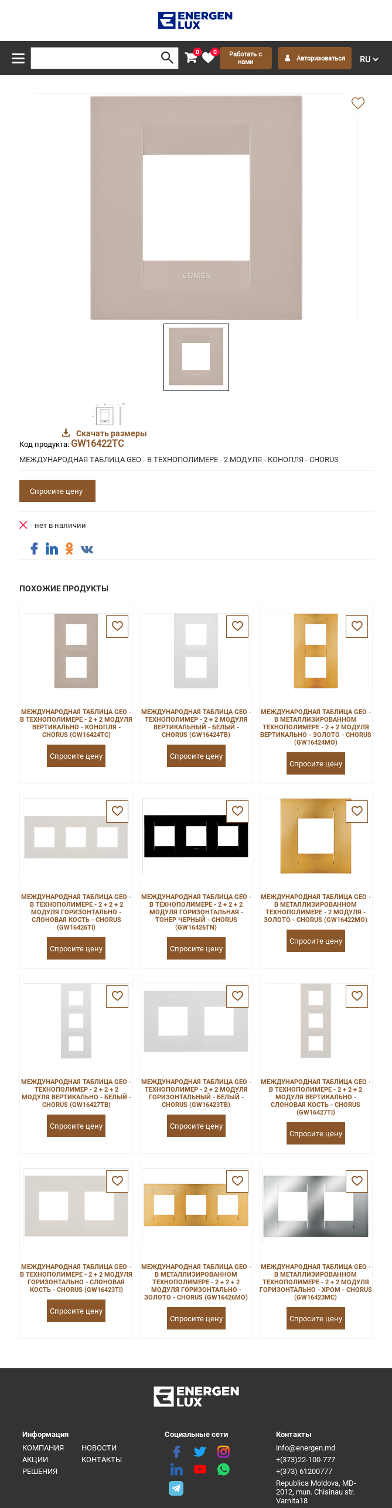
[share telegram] (176, 1487)
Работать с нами (245, 58)
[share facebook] (34, 549)
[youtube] (200, 1470)
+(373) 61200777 (304, 1471)
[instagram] (223, 1452)
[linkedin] (176, 1470)
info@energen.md (305, 1447)
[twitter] (200, 1452)
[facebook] (176, 1452)
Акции (35, 1459)
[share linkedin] (51, 549)
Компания (43, 1447)
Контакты (101, 1459)
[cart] (190, 58)
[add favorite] (358, 104)
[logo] (196, 20)
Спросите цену (56, 491)
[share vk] (87, 550)
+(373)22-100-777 (305, 1459)
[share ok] (69, 549)
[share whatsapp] (223, 1470)
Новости (99, 1447)
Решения (39, 1471)
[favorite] (208, 58)
